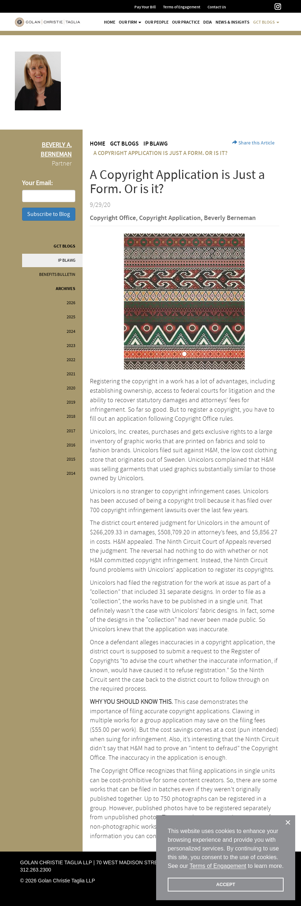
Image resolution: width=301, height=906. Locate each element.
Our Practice (186, 22)
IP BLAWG (66, 260)
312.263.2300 (35, 870)
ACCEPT (225, 884)
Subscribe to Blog (48, 214)
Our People (156, 22)
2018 (71, 416)
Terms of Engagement (181, 7)
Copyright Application (170, 218)
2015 (71, 459)
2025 (71, 317)
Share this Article (253, 143)
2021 (71, 374)
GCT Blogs (64, 246)
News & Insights (233, 22)
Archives (65, 289)
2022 (71, 360)
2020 (71, 388)
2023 (71, 345)
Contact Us (217, 7)
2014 (71, 473)
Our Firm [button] (130, 22)
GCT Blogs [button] (266, 22)
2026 (71, 303)
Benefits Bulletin (57, 274)
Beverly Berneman (230, 218)
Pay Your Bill (145, 7)
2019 (71, 402)
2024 (71, 331)
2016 (71, 445)
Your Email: (37, 183)
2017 (71, 431)
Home (109, 22)
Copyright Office (113, 218)
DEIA (207, 22)
